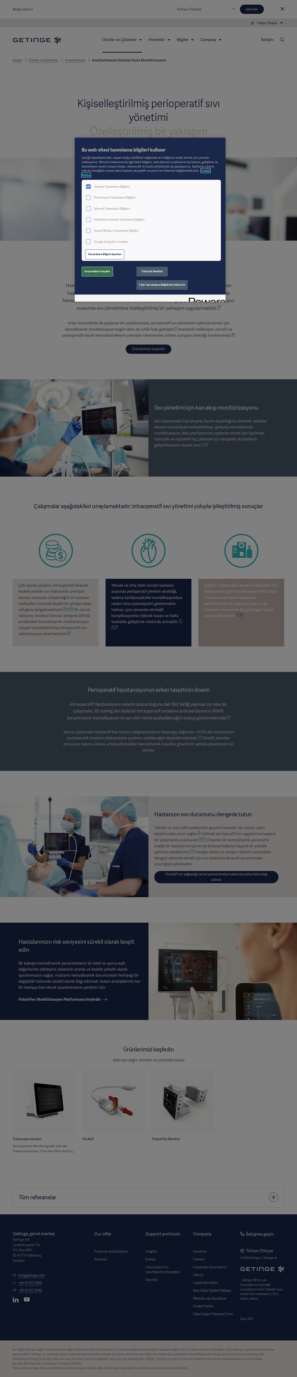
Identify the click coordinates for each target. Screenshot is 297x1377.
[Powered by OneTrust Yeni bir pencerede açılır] (205, 299)
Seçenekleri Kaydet (97, 271)
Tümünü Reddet (152, 271)
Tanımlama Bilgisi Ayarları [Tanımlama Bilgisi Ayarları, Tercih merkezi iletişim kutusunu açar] (105, 254)
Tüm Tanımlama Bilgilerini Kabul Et (162, 284)
